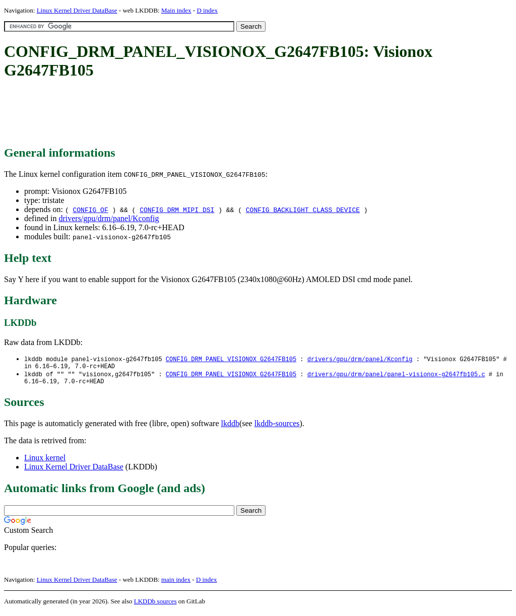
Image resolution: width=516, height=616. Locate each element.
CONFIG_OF (90, 209)
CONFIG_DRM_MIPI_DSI (177, 209)
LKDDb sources (155, 605)
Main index (176, 10)
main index (175, 583)
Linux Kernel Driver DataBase (77, 10)
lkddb (230, 427)
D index (207, 10)
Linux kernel (45, 461)
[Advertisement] (187, 113)
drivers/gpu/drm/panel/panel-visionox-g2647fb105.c (396, 376)
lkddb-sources (277, 427)
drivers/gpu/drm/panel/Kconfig (108, 218)
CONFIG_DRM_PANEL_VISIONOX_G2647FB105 (231, 359)
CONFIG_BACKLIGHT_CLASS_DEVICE (303, 209)
